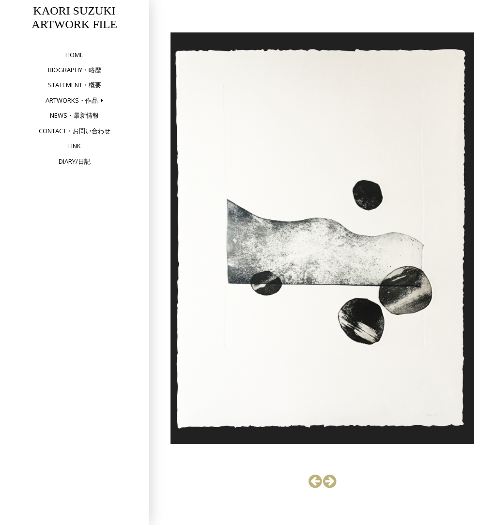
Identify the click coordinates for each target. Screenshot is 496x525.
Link (74, 145)
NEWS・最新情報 (74, 115)
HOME (74, 54)
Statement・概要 (74, 84)
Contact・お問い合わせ (74, 130)
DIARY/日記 (75, 161)
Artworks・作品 (72, 100)
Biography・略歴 (74, 69)
